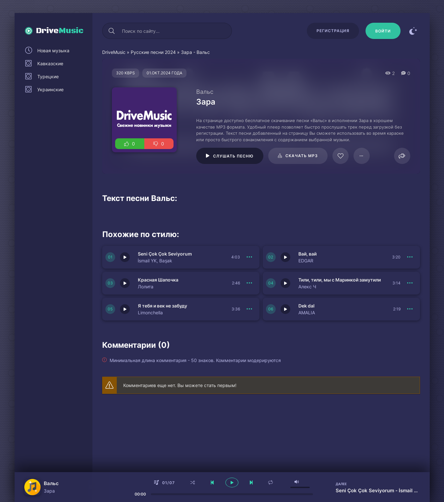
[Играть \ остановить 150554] (124, 309)
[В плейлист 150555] (410, 283)
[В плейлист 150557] (410, 257)
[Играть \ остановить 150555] (285, 283)
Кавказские (50, 63)
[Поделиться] (402, 156)
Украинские (50, 89)
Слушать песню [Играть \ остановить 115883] (233, 156)
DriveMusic (114, 52)
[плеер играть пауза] (231, 482)
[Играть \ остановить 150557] (285, 257)
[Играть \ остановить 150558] (124, 257)
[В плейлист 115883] (362, 156)
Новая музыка (53, 50)
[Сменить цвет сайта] (413, 30)
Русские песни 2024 (153, 52)
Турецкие (48, 76)
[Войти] (383, 31)
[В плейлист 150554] (249, 309)
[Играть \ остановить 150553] (285, 309)
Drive (60, 31)
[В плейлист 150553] (410, 309)
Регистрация (333, 30)
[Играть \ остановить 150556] (124, 283)
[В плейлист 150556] (249, 283)
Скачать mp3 (301, 155)
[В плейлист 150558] (249, 257)
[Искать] (112, 31)
